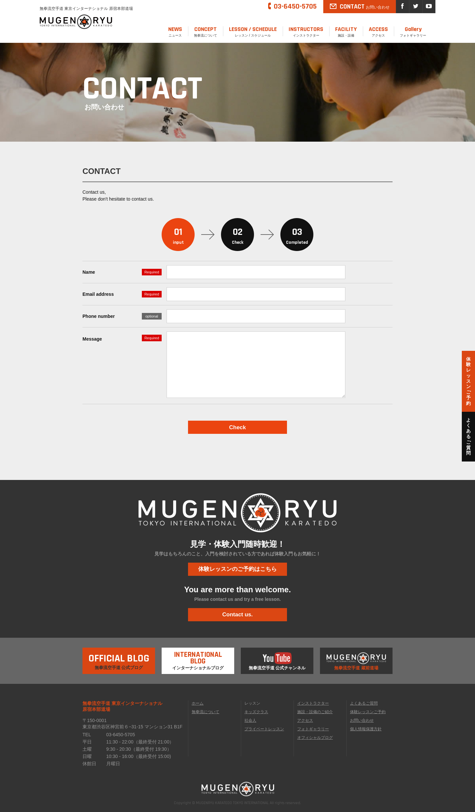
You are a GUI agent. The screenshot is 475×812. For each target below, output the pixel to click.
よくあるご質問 (364, 703)
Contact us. (237, 614)
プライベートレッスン (264, 729)
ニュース (175, 31)
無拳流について (205, 31)
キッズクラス (256, 712)
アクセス (378, 31)
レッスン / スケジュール (253, 31)
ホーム (198, 703)
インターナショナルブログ (198, 659)
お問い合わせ (362, 720)
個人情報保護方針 (366, 729)
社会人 (250, 720)
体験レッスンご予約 (368, 712)
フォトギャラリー (413, 31)
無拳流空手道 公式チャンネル (277, 661)
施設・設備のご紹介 (315, 712)
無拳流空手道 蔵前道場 (356, 661)
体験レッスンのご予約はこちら (237, 569)
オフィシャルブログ (315, 737)
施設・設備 (346, 31)
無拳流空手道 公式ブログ (118, 659)
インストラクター (306, 31)
